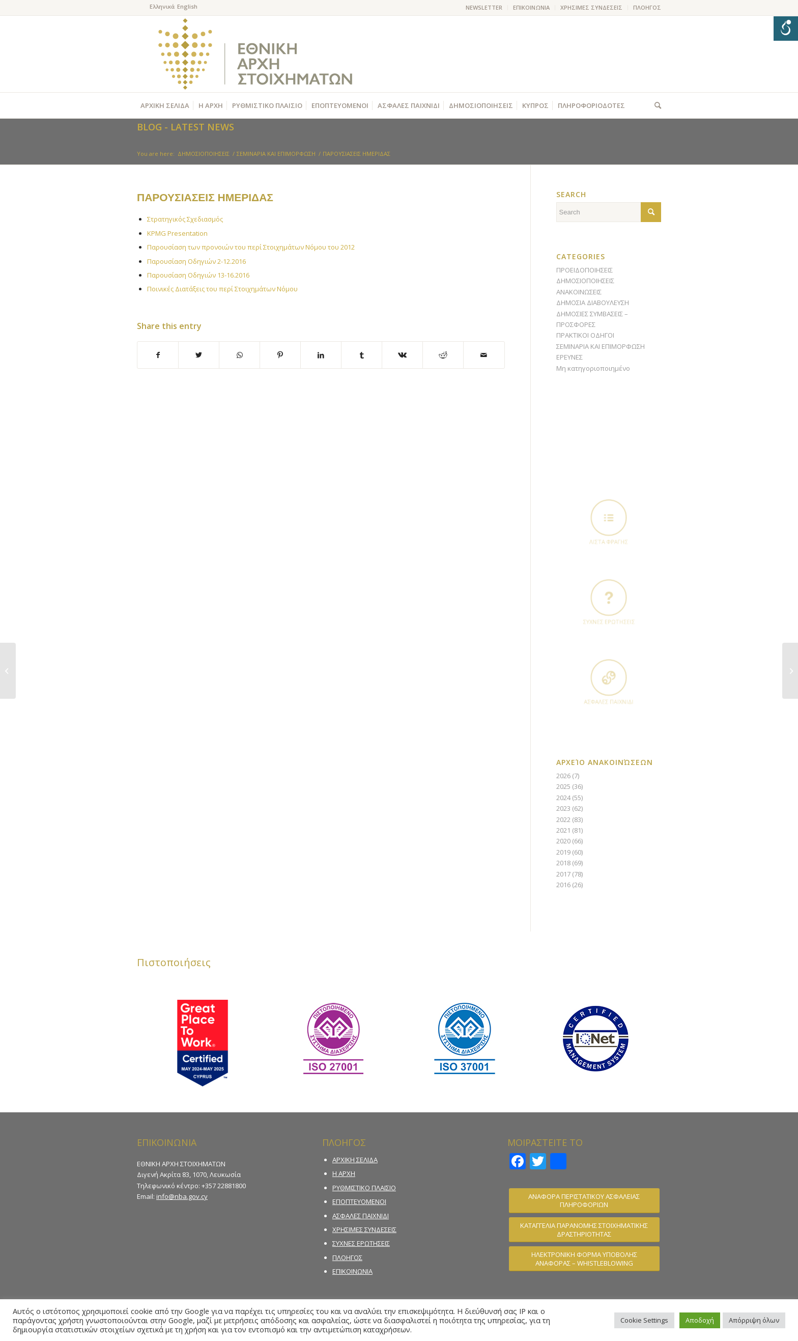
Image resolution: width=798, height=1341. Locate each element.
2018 (563, 862)
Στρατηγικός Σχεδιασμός (185, 219)
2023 (563, 808)
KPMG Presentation (177, 233)
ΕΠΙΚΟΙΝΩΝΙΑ (531, 7)
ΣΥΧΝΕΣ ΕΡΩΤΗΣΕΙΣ (361, 1243)
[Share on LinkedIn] (321, 355)
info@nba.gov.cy (182, 1196)
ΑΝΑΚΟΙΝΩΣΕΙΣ (579, 291)
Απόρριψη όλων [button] (754, 1320)
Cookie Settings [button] (644, 1320)
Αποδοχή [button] (700, 1320)
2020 (563, 840)
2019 (563, 852)
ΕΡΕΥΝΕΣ (569, 357)
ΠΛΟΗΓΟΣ (647, 7)
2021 (563, 830)
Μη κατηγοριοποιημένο (593, 368)
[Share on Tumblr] (361, 355)
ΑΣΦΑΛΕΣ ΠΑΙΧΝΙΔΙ (360, 1215)
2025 (563, 786)
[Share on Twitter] (199, 355)
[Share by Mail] (484, 355)
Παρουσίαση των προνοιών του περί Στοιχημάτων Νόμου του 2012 (251, 247)
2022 (563, 819)
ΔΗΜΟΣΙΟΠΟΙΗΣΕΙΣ (585, 280)
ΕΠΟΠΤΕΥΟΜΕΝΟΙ (359, 1201)
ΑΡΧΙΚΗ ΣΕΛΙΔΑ (355, 1159)
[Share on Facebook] (157, 355)
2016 (563, 884)
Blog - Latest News (185, 127)
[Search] (655, 105)
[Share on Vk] (402, 355)
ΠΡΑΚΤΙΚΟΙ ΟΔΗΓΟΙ (585, 335)
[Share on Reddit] (443, 355)
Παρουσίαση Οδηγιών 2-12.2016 (196, 261)
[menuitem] (484, 7)
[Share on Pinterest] (280, 355)
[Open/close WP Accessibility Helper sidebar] (786, 28)
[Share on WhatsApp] (239, 355)
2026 (563, 775)
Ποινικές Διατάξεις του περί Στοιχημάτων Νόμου (222, 288)
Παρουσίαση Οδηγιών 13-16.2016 (198, 275)
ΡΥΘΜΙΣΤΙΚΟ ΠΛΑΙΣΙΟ (364, 1187)
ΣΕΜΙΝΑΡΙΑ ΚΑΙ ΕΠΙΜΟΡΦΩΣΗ (600, 346)
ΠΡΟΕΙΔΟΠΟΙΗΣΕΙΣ (584, 270)
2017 (563, 874)
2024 (563, 797)
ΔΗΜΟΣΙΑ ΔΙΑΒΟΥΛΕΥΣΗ (592, 302)
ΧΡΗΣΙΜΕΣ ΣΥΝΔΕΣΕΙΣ (591, 7)
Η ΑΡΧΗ (343, 1173)
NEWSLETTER (484, 7)
